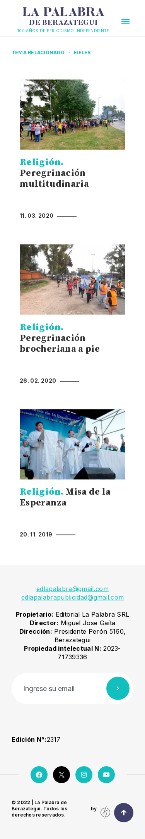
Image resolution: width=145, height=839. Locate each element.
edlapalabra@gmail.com (72, 589)
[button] (125, 21)
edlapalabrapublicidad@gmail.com (72, 597)
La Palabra (63, 17)
